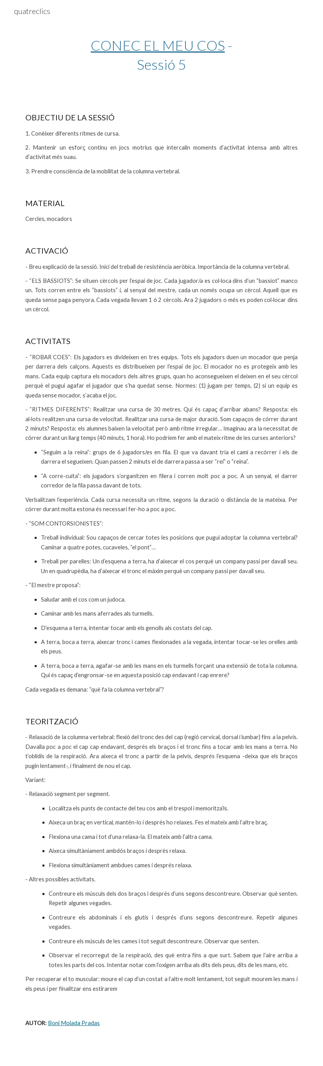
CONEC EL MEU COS (158, 45)
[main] (161, 55)
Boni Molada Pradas (74, 1023)
